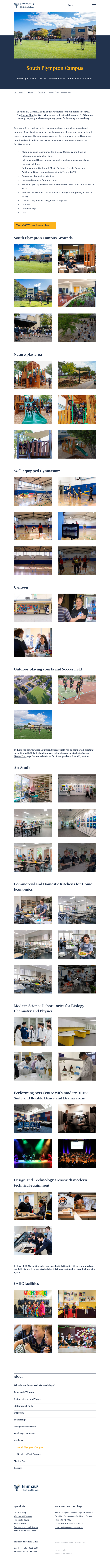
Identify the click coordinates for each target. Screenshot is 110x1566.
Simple (69, 1553)
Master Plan (27, 115)
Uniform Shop (29, 208)
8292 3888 (66, 1520)
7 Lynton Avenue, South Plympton (45, 111)
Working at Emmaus (23, 1516)
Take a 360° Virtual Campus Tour (35, 225)
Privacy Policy (61, 1550)
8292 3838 (33, 1548)
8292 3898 (32, 1551)
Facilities (41, 92)
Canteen (26, 204)
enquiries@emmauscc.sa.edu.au (69, 1527)
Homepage (19, 92)
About (30, 92)
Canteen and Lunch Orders (26, 1527)
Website (58, 1553)
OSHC (25, 212)
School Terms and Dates (25, 1530)
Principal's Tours (21, 1520)
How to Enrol (20, 1523)
